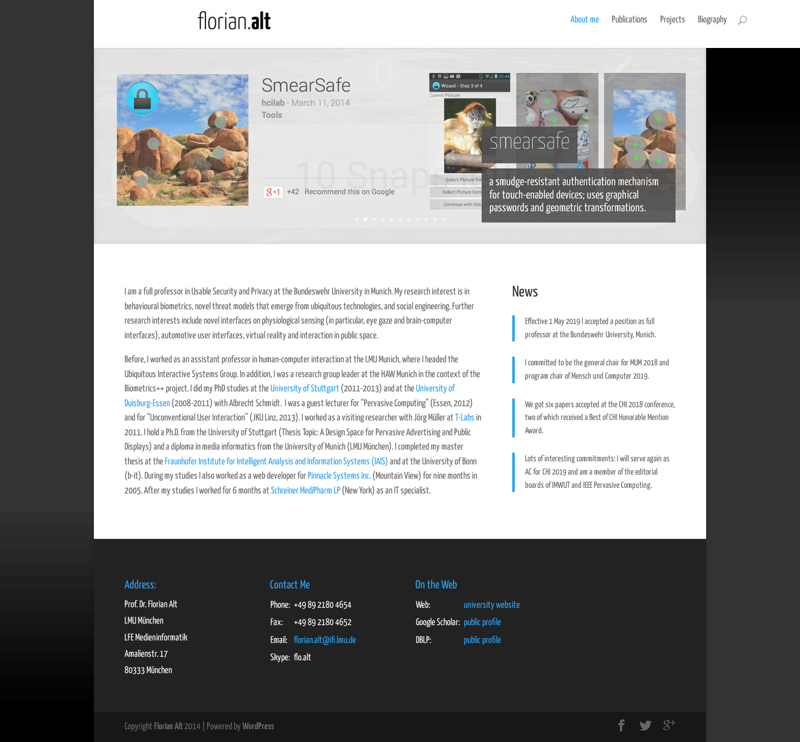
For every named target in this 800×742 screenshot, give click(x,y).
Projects (600, 19)
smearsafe (529, 142)
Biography (640, 19)
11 (443, 219)
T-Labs (464, 418)
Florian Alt (168, 726)
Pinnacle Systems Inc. (339, 476)
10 (435, 219)
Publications (558, 19)
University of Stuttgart (304, 388)
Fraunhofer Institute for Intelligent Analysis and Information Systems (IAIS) (276, 461)
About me (512, 19)
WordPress (258, 726)
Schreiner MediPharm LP (305, 491)
